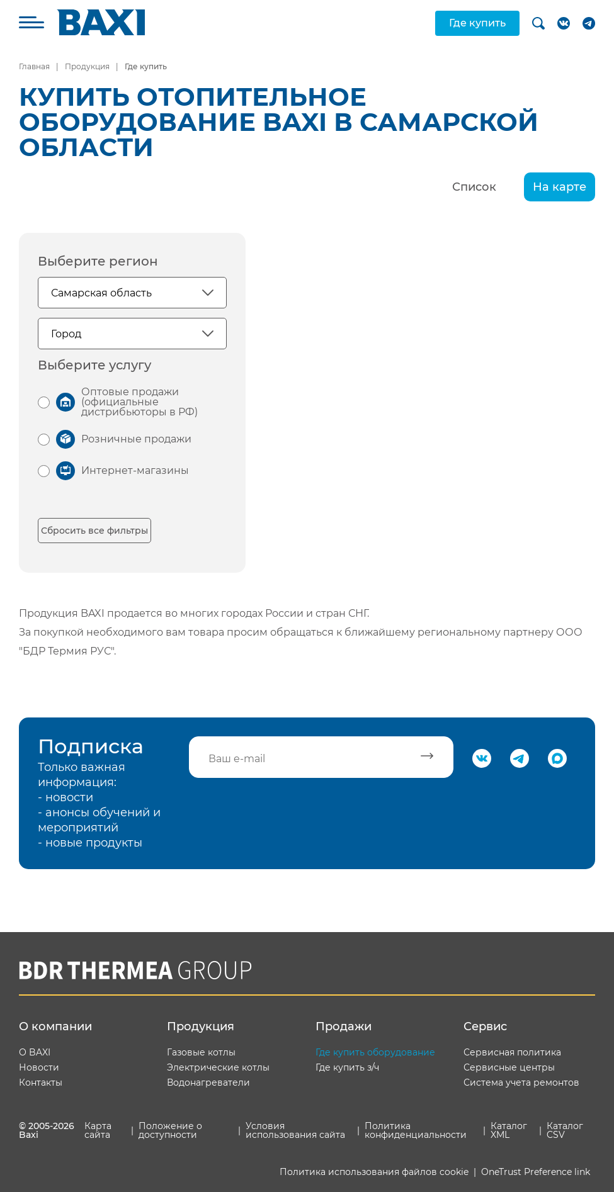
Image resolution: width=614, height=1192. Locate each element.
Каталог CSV (565, 1130)
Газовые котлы (201, 1052)
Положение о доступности (170, 1130)
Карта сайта (97, 1130)
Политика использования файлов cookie (374, 1171)
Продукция (87, 66)
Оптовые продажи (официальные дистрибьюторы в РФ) (139, 402)
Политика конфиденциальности (416, 1130)
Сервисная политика (512, 1052)
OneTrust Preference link (535, 1171)
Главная (34, 66)
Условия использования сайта (295, 1130)
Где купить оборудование (375, 1052)
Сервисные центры (509, 1067)
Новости (39, 1067)
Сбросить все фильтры (94, 530)
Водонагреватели (208, 1082)
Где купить (477, 23)
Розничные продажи (136, 439)
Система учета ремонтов (521, 1082)
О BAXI (34, 1052)
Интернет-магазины (135, 470)
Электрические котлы (218, 1067)
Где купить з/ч (347, 1067)
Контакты (40, 1082)
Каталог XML (509, 1130)
